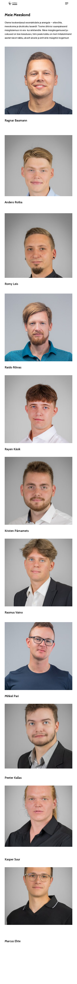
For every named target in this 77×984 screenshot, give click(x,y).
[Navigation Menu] (66, 3)
